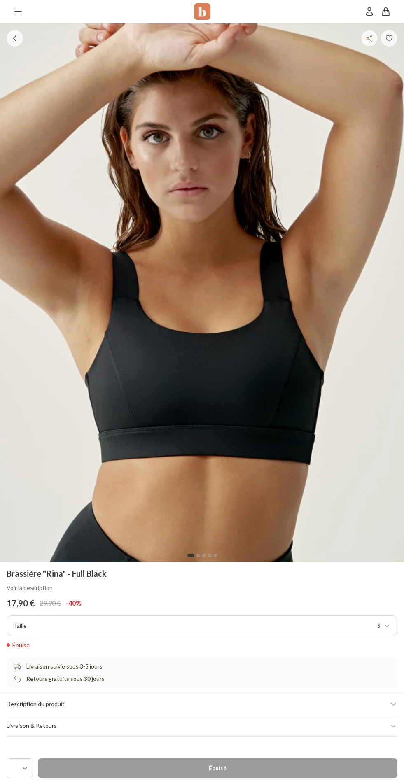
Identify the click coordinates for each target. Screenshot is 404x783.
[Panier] (386, 11)
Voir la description (30, 587)
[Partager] (369, 38)
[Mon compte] (369, 11)
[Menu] (18, 11)
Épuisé (218, 767)
